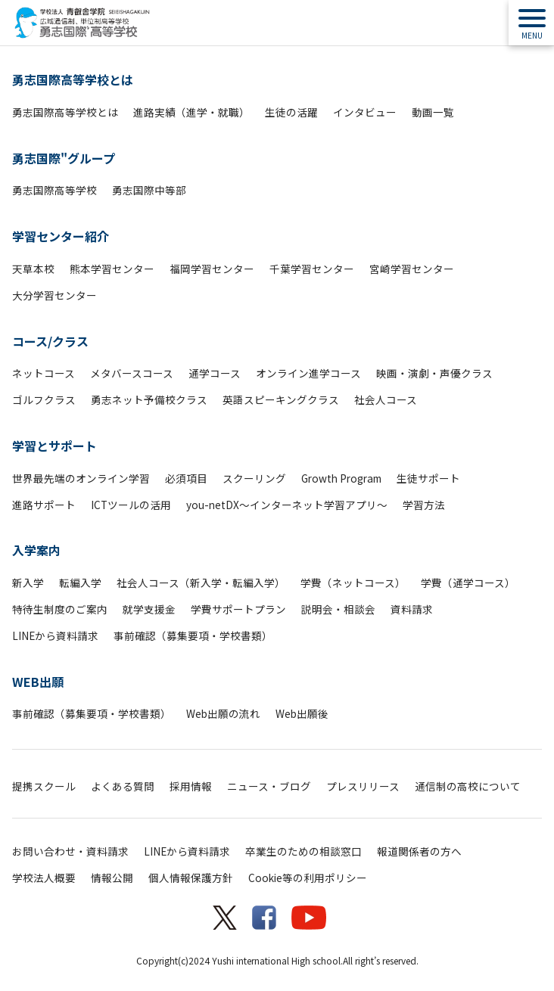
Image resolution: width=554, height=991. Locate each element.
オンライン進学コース (308, 373)
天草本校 (33, 268)
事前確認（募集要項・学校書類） (193, 635)
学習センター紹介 (60, 236)
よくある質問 (122, 786)
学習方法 (424, 504)
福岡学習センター (212, 268)
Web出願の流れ (223, 713)
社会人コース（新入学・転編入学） (201, 582)
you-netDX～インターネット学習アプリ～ (286, 504)
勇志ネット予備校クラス (149, 399)
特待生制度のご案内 (59, 609)
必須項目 (186, 478)
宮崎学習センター (411, 268)
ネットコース (43, 373)
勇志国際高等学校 (54, 189)
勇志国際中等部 (149, 189)
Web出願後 (301, 713)
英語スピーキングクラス (281, 399)
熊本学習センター (112, 268)
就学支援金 (149, 609)
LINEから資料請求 (55, 635)
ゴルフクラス (44, 399)
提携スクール (44, 786)
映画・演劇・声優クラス (434, 373)
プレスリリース (363, 786)
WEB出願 (38, 682)
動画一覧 (433, 112)
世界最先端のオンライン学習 (81, 478)
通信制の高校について (468, 786)
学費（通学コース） (468, 582)
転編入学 (80, 582)
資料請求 (412, 609)
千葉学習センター (311, 268)
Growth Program (341, 478)
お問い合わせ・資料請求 (70, 851)
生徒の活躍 (291, 112)
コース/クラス (50, 341)
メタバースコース (131, 373)
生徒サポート (428, 478)
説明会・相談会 (338, 609)
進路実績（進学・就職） (191, 112)
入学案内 (36, 550)
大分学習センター (54, 295)
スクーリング (254, 478)
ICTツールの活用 (131, 504)
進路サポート (44, 504)
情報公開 (112, 877)
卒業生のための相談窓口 (303, 851)
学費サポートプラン (238, 609)
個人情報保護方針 (190, 877)
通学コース (214, 373)
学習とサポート (54, 445)
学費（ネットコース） (353, 582)
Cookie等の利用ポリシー (307, 877)
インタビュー (365, 112)
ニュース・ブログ (269, 786)
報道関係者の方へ (419, 851)
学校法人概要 (44, 877)
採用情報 (191, 786)
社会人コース (385, 399)
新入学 (28, 582)
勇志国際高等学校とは (72, 79)
